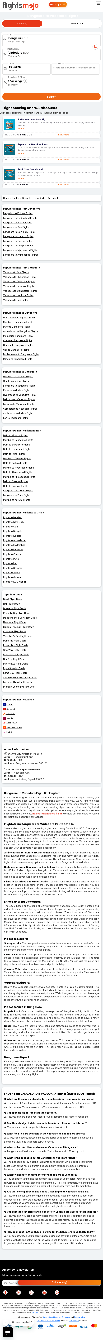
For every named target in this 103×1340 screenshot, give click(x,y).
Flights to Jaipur (11, 572)
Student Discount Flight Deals (18, 627)
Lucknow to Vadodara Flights (18, 404)
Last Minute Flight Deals (15, 663)
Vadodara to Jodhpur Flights (18, 295)
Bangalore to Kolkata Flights (18, 490)
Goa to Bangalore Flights (16, 349)
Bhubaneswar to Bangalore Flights (21, 354)
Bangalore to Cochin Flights (17, 241)
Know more (63, 135)
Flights (16, 198)
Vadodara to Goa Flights (16, 272)
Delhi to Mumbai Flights (15, 435)
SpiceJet (9, 709)
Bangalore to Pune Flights (16, 495)
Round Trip (77, 23)
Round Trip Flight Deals (15, 645)
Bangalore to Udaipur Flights (18, 245)
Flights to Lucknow (13, 549)
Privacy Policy (79, 1317)
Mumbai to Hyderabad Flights (18, 467)
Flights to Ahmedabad (14, 540)
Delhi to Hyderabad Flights (17, 449)
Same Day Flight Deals (15, 672)
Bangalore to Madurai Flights (18, 236)
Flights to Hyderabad (14, 545)
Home (6, 198)
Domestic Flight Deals (14, 640)
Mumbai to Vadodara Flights (18, 376)
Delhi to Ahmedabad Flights (17, 472)
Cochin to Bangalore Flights (17, 340)
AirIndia (8, 718)
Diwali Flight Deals (12, 599)
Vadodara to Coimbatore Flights (20, 290)
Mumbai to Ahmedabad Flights (19, 476)
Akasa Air (9, 713)
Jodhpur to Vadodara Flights (18, 413)
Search (51, 96)
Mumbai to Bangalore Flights (18, 322)
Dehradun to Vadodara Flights (19, 399)
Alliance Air (10, 723)
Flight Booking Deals (14, 668)
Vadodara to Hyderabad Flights (20, 277)
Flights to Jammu (12, 577)
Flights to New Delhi (13, 522)
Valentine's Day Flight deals (18, 636)
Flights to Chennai (12, 554)
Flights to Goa (10, 526)
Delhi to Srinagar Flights (15, 486)
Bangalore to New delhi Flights (19, 231)
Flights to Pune (11, 558)
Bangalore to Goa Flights (16, 227)
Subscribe (59, 1282)
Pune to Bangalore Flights (16, 326)
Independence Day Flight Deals (20, 617)
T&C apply (21, 128)
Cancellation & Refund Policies (48, 1320)
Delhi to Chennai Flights (15, 481)
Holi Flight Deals (11, 604)
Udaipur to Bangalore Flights (18, 345)
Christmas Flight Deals (14, 631)
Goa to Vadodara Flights (16, 381)
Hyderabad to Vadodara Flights (20, 394)
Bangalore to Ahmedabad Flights (20, 254)
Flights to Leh (10, 563)
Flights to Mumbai (12, 517)
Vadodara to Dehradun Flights (19, 281)
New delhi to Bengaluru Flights (19, 317)
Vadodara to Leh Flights (15, 300)
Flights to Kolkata (12, 535)
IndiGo (8, 704)
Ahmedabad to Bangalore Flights (20, 331)
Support (35, 1312)
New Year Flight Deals (14, 622)
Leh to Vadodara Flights (15, 417)
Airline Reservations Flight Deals (20, 677)
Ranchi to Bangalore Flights (17, 359)
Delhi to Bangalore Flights (16, 444)
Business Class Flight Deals (17, 682)
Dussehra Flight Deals (14, 608)
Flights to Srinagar (12, 568)
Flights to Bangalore (13, 531)
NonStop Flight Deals (14, 659)
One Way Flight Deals (14, 650)
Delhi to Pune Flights (14, 453)
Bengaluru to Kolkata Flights (18, 213)
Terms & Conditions (49, 1317)
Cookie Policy (74, 1320)
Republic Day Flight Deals (16, 613)
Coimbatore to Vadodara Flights (20, 408)
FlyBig (7, 732)
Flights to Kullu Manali (14, 581)
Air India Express (12, 727)
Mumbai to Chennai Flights (17, 458)
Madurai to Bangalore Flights (18, 336)
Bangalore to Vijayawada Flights (20, 250)
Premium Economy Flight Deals (19, 686)
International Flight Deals (16, 654)
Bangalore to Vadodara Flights (19, 385)
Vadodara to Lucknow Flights (18, 286)
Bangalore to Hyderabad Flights (20, 218)
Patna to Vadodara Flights (16, 390)
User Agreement (64, 1317)
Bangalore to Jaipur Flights (17, 222)
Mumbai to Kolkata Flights (16, 499)
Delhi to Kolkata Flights (15, 463)
